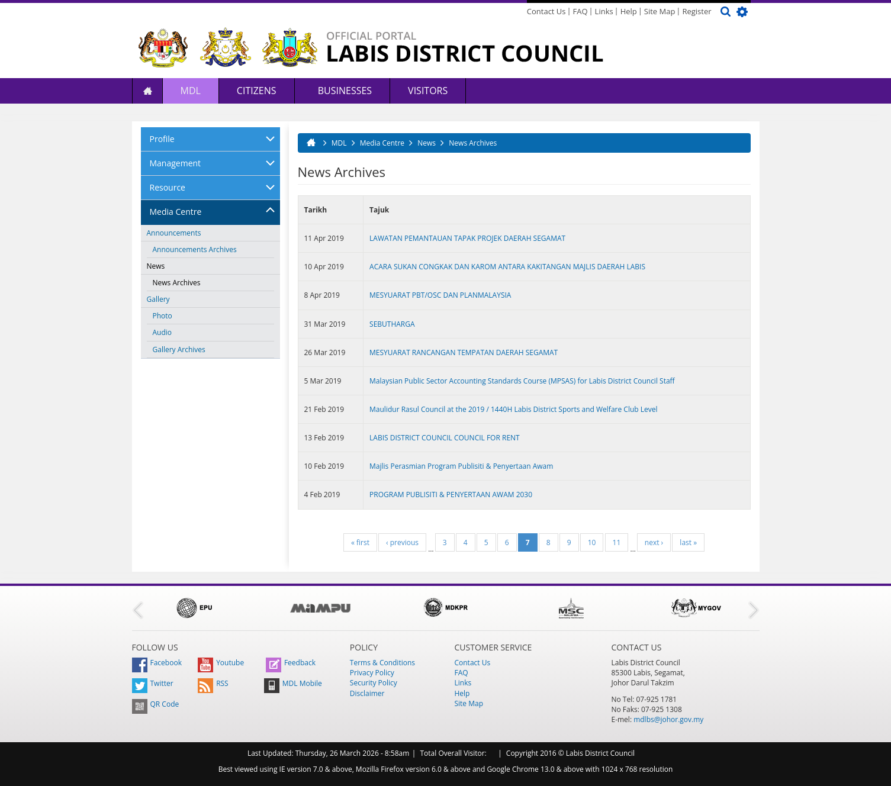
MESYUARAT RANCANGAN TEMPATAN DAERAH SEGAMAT (463, 352)
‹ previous (402, 542)
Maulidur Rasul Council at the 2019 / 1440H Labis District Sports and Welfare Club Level (513, 409)
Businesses (344, 90)
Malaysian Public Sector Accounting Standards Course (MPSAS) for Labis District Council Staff (522, 381)
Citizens (256, 90)
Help (628, 11)
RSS (213, 683)
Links (604, 11)
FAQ (580, 11)
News (156, 266)
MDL (191, 90)
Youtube (221, 663)
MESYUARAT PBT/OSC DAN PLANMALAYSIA (440, 295)
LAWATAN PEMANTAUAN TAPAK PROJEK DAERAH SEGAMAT (467, 238)
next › (654, 542)
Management (175, 163)
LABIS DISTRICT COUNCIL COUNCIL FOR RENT (444, 438)
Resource (167, 187)
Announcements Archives (195, 249)
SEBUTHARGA (392, 324)
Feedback (291, 663)
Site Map (660, 11)
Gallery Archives (179, 349)
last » (688, 542)
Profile (162, 138)
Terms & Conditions (382, 663)
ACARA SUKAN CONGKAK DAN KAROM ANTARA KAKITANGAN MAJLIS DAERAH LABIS (507, 267)
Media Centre (176, 211)
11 (617, 542)
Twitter (152, 683)
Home (147, 91)
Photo (162, 316)
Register (696, 11)
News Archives (177, 283)
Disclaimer (367, 693)
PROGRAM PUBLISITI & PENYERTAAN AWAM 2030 (450, 494)
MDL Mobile (293, 683)
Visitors (428, 90)
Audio (162, 332)
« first (360, 542)
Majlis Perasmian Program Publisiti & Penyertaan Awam (461, 466)
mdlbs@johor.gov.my (668, 719)
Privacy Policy (372, 673)
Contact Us (546, 11)
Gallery (158, 299)
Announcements (174, 233)
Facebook (157, 663)
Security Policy (373, 683)
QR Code (155, 704)
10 (592, 542)
